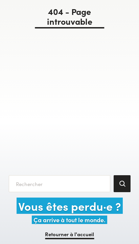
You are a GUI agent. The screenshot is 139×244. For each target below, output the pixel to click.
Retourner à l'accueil (69, 234)
